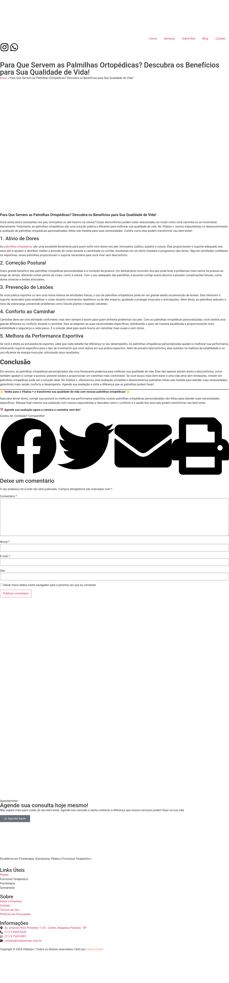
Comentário (8, 479)
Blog (205, 34)
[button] (28, 429)
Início (3, 65)
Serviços (169, 34)
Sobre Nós (188, 34)
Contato (220, 34)
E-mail (5, 539)
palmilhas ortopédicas (18, 229)
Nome (5, 524)
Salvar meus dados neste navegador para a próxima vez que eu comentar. (50, 567)
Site (2, 553)
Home (153, 34)
